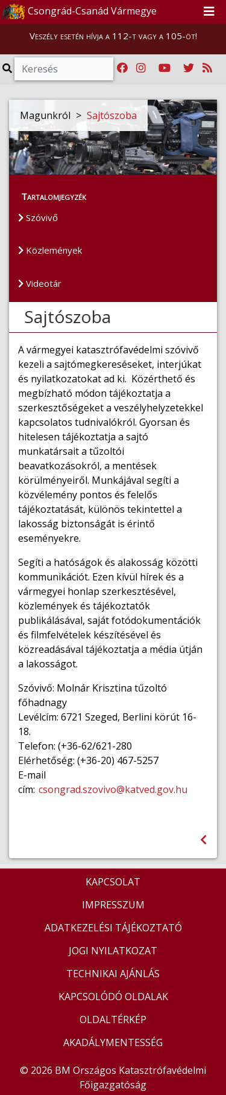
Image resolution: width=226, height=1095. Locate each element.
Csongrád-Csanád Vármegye (79, 12)
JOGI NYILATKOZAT (113, 950)
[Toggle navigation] (209, 12)
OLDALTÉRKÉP (113, 1019)
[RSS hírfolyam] (207, 68)
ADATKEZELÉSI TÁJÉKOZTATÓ (113, 927)
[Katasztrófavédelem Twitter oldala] (188, 68)
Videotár (39, 283)
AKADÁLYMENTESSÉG (113, 1042)
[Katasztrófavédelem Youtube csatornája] (164, 68)
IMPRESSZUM (113, 904)
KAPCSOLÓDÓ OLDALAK (113, 996)
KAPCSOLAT (113, 881)
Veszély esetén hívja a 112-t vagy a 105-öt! (113, 36)
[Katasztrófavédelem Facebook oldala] (122, 68)
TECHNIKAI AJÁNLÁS (113, 973)
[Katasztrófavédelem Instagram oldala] (141, 68)
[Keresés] (63, 68)
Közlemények (50, 250)
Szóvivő (38, 217)
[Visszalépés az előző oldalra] (203, 839)
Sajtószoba (112, 115)
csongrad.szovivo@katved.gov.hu (113, 789)
